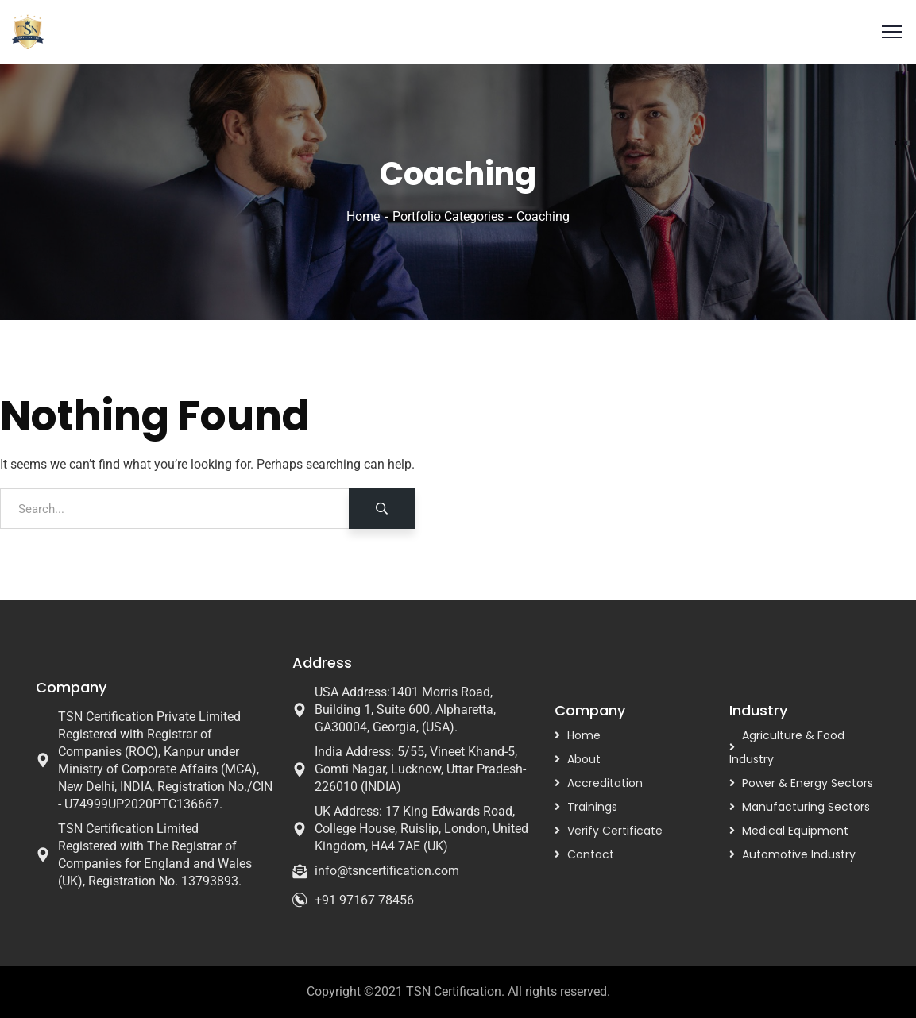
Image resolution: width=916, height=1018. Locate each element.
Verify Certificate (615, 831)
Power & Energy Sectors (807, 783)
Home (363, 216)
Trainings (592, 807)
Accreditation (605, 783)
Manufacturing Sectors (806, 807)
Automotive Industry (799, 854)
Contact (590, 854)
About (584, 759)
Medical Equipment (795, 831)
